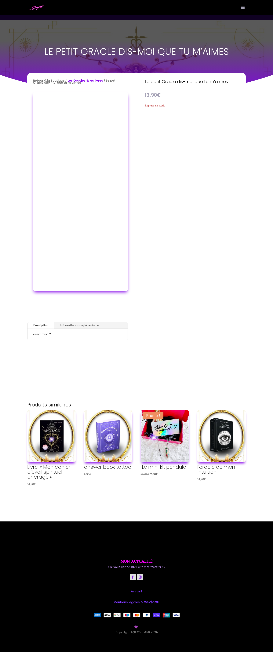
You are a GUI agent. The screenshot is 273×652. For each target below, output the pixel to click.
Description (40, 325)
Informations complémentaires (79, 325)
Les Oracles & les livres (85, 80)
